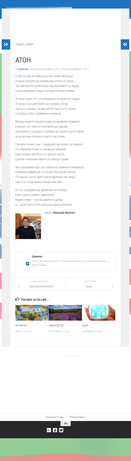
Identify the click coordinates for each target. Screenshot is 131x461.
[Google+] (49, 435)
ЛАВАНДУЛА (56, 330)
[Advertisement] (65, 387)
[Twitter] (61, 435)
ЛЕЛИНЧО (21, 330)
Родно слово (24, 49)
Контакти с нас (55, 422)
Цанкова (23, 74)
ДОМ (85, 330)
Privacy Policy (77, 422)
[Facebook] (55, 435)
